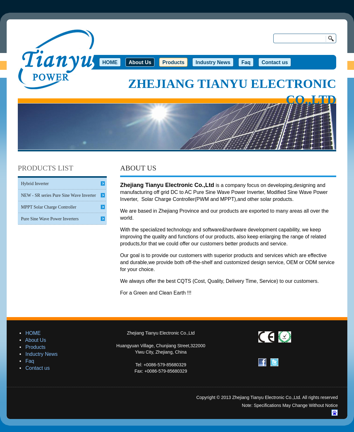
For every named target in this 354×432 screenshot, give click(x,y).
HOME (33, 333)
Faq (29, 361)
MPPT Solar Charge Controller (48, 207)
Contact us (37, 368)
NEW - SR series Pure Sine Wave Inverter (58, 195)
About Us (35, 340)
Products (35, 347)
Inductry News (41, 354)
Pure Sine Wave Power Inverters (49, 218)
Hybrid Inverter (35, 183)
